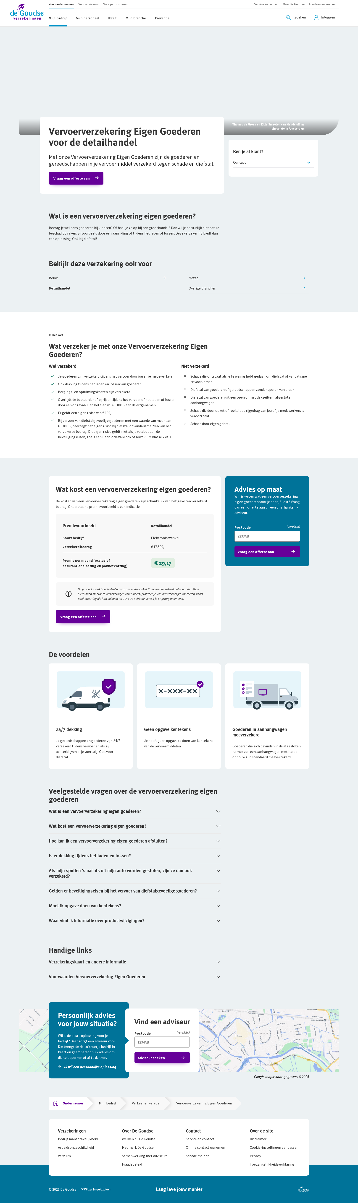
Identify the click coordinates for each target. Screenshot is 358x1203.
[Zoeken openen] (297, 17)
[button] (29, 13)
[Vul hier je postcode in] (267, 536)
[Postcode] (267, 528)
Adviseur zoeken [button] (151, 1057)
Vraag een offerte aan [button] (71, 178)
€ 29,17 (162, 563)
